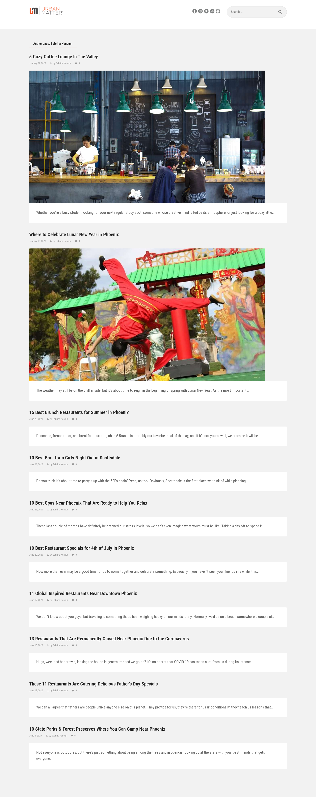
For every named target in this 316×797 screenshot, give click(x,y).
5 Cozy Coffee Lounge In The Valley (63, 56)
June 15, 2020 (36, 645)
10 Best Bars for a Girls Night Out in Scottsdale (74, 458)
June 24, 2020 (36, 464)
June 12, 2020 (36, 690)
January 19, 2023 (38, 241)
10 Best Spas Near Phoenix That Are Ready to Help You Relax (88, 503)
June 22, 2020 (36, 509)
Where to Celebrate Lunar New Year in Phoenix (74, 234)
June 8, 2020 (35, 735)
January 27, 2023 (38, 63)
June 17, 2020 (36, 600)
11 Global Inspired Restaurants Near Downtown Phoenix (83, 593)
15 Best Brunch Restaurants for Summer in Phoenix (79, 412)
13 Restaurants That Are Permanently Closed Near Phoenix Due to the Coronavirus (109, 639)
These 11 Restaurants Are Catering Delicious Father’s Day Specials (93, 684)
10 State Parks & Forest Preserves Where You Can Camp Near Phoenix (97, 729)
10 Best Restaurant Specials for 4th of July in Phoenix (81, 548)
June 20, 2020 (36, 554)
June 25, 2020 (36, 419)
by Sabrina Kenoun (62, 63)
